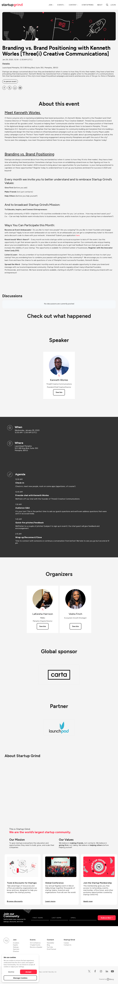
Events (60, 5)
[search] (107, 5)
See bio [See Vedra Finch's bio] (75, 626)
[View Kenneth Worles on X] (59, 375)
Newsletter (50, 943)
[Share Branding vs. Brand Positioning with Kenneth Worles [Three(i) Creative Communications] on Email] (20, 88)
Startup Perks (87, 5)
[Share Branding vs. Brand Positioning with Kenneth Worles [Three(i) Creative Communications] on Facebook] (4, 88)
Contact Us (67, 945)
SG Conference (35, 943)
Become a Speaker (36, 947)
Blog (48, 945)
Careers (66, 943)
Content (73, 5)
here (78, 235)
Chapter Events (35, 945)
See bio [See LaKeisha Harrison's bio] (42, 626)
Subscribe (106, 918)
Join (50, 5)
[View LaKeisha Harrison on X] (42, 609)
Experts (15, 945)
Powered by (106, 979)
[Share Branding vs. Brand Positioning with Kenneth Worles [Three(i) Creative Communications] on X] (9, 88)
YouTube (50, 947)
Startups (16, 947)
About (99, 5)
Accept (28, 972)
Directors (16, 951)
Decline (11, 972)
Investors (16, 943)
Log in (113, 5)
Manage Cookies (20, 978)
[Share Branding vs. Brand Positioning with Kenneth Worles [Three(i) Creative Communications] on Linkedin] (15, 88)
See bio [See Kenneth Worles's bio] (59, 392)
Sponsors (16, 949)
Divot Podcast (51, 949)
